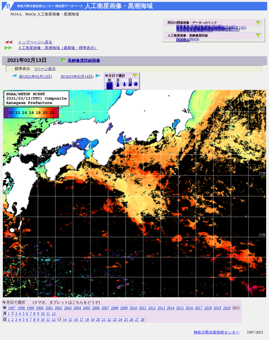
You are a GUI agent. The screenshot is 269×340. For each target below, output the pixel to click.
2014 (170, 308)
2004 (77, 308)
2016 (189, 308)
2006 (96, 308)
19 (92, 319)
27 (137, 319)
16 (76, 319)
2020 (109, 88)
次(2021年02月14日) (77, 77)
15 (70, 319)
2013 (161, 308)
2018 (208, 308)
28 (135, 84)
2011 (142, 308)
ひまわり (183, 40)
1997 (11, 308)
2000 (39, 308)
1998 (21, 308)
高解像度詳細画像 (84, 60)
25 (126, 319)
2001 (49, 308)
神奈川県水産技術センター (216, 332)
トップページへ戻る (35, 42)
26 (131, 319)
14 (65, 319)
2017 (198, 308)
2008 (114, 308)
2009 (124, 308)
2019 (217, 308)
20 (130, 84)
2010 (133, 308)
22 (109, 319)
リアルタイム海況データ (194, 30)
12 (117, 85)
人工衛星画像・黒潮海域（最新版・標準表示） (58, 48)
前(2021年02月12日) (35, 77)
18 (87, 319)
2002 (58, 308)
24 (120, 319)
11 (48, 314)
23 (115, 319)
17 (81, 319)
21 (104, 319)
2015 (180, 308)
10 (124, 84)
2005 (86, 308)
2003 (68, 308)
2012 (152, 308)
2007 (105, 308)
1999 (30, 308)
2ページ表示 (45, 69)
